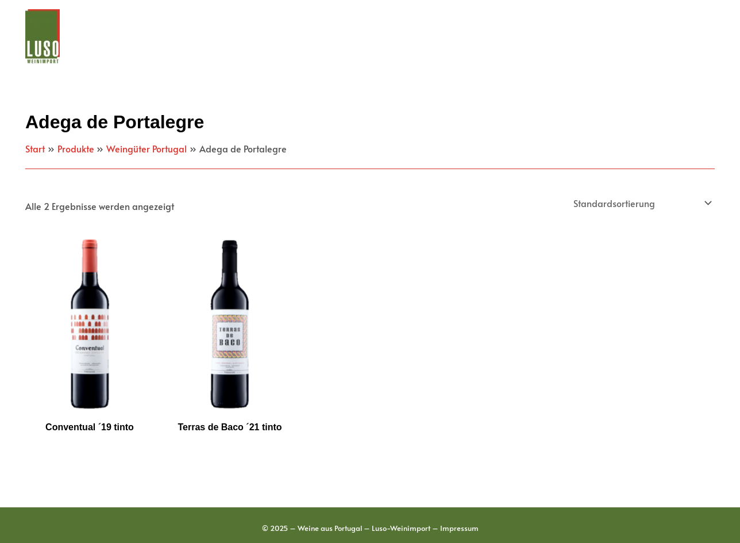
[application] (309, 36)
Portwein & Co (472, 36)
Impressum (459, 528)
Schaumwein (617, 36)
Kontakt (684, 36)
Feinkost (546, 36)
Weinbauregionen (376, 36)
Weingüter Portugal (269, 36)
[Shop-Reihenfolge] (642, 203)
